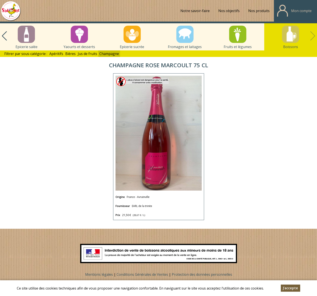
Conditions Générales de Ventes (143, 274)
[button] (4, 36)
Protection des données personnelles (202, 274)
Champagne (109, 53)
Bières (70, 53)
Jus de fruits (87, 53)
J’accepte (290, 288)
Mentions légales (99, 274)
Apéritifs (56, 53)
